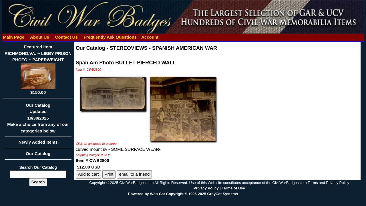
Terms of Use (233, 188)
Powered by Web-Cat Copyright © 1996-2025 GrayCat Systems (183, 194)
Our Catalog (38, 153)
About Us (39, 37)
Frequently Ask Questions (110, 37)
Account (149, 37)
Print (109, 174)
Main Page (13, 37)
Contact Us (66, 37)
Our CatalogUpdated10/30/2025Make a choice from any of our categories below (38, 120)
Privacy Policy (206, 188)
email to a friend (134, 174)
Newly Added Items (38, 144)
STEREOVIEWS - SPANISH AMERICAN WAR (163, 48)
